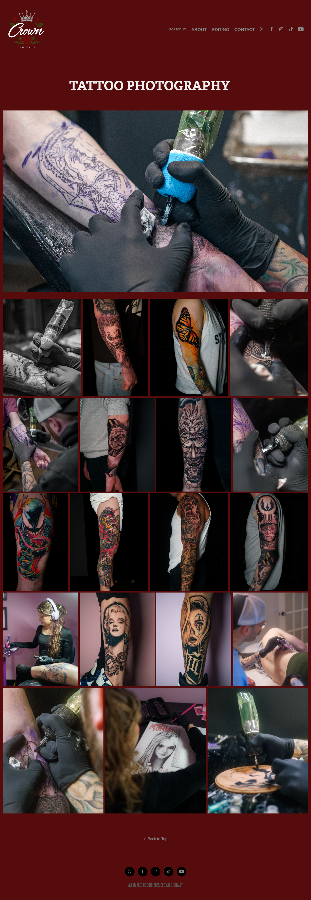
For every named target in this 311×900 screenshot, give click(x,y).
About (199, 29)
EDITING (220, 29)
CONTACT (244, 29)
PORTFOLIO (177, 29)
